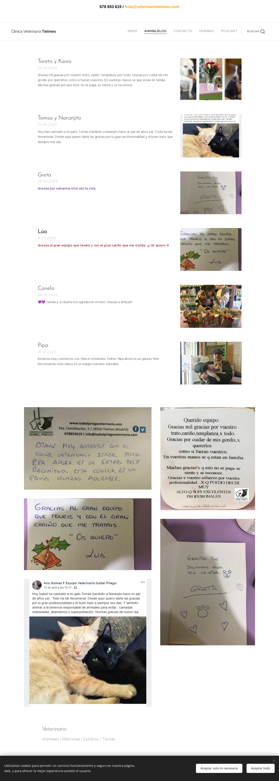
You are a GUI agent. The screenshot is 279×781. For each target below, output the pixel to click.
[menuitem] (210, 31)
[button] (256, 31)
